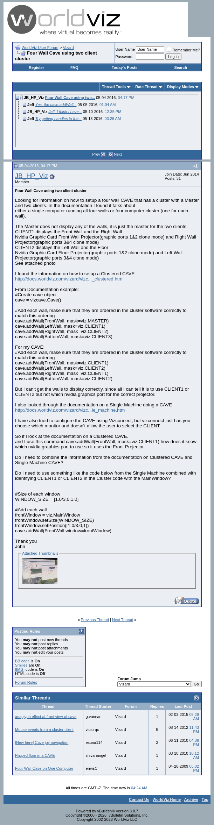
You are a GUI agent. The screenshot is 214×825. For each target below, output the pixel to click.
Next (118, 154)
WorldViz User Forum (40, 47)
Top (205, 799)
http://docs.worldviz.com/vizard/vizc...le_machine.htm (70, 410)
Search (180, 67)
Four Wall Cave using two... (70, 97)
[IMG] (20, 669)
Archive (191, 799)
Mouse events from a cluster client (44, 729)
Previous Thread (95, 620)
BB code (22, 661)
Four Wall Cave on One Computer (44, 768)
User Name (125, 49)
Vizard (68, 47)
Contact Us (139, 799)
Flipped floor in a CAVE (35, 755)
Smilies (21, 665)
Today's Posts (124, 67)
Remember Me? (183, 50)
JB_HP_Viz (31, 175)
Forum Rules (26, 682)
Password (124, 57)
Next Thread (122, 620)
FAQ (74, 67)
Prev (96, 154)
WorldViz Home (167, 799)
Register (36, 67)
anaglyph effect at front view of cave (45, 716)
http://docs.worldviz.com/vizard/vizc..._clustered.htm (69, 279)
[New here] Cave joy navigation (41, 742)
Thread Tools (114, 87)
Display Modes (180, 87)
